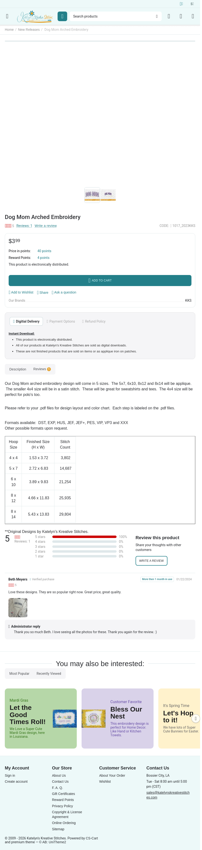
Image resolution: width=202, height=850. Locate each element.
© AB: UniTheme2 (52, 842)
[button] (42, 292)
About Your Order (112, 775)
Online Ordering (64, 823)
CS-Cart (92, 838)
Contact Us (60, 781)
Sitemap (58, 829)
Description (17, 369)
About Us (59, 775)
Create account (16, 781)
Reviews (42, 369)
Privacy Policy (62, 806)
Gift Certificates (63, 794)
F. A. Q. (57, 788)
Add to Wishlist (21, 292)
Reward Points (63, 800)
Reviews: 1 (24, 226)
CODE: (164, 226)
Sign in (10, 775)
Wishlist (105, 781)
